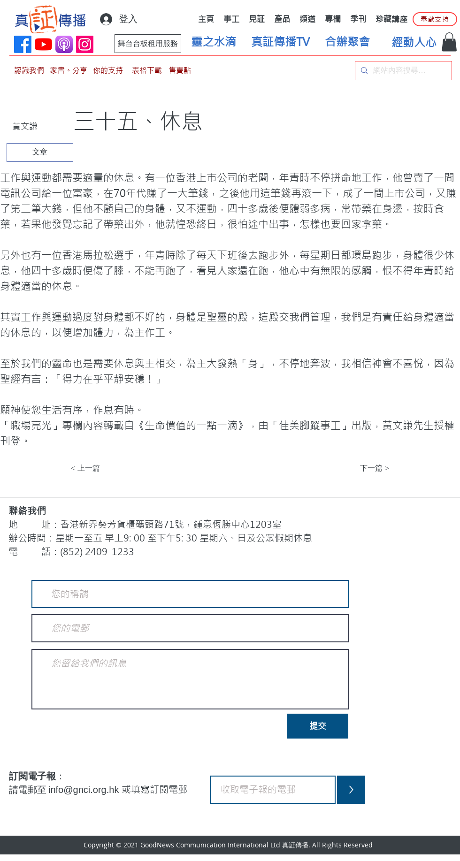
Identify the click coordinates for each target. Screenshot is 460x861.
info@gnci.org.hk (85, 790)
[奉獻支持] (435, 19)
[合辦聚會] (347, 42)
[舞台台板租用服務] (148, 43)
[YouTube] (43, 44)
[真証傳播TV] (280, 42)
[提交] (317, 726)
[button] (449, 42)
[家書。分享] (68, 70)
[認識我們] (29, 70)
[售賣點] (180, 70)
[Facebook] (22, 44)
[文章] (40, 152)
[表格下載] (147, 70)
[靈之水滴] (213, 42)
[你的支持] (108, 70)
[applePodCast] (64, 44)
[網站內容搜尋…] (402, 70)
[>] (351, 790)
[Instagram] (84, 44)
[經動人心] (414, 42)
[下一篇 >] (366, 468)
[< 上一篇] (101, 468)
